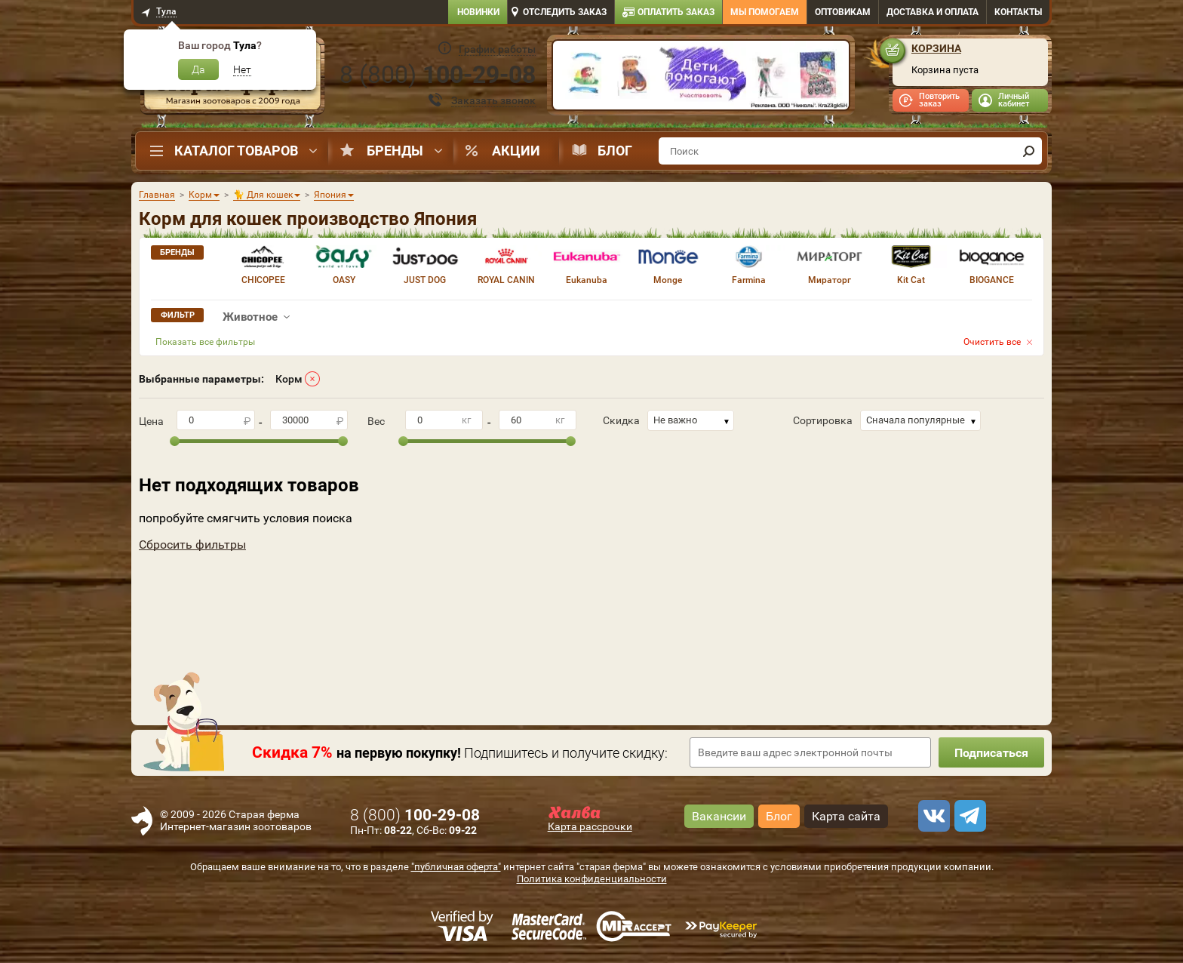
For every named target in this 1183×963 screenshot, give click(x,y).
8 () (438, 74)
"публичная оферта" (456, 866)
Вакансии (719, 816)
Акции (516, 150)
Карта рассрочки (590, 826)
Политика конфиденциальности (592, 879)
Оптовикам (843, 12)
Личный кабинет (1013, 100)
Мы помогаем (764, 12)
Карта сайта (846, 816)
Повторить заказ (939, 100)
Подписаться (991, 753)
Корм (289, 379)
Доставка (932, 12)
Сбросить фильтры (192, 544)
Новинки (478, 12)
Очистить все (992, 342)
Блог (615, 150)
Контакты (1018, 12)
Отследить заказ (565, 12)
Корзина (936, 48)
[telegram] (968, 816)
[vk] (932, 816)
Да (198, 69)
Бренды (395, 150)
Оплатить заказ (676, 12)
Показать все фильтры (205, 342)
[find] (1028, 151)
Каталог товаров (236, 150)
